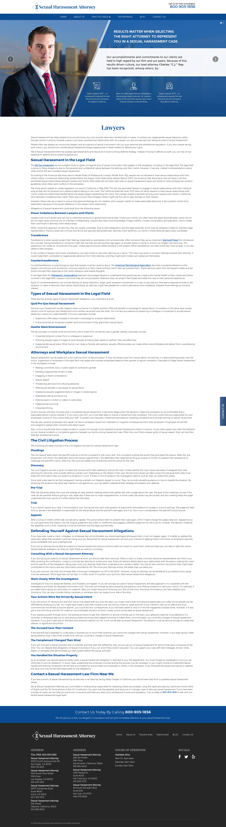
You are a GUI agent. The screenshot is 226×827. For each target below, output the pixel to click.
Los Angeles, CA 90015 (42, 779)
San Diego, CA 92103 (41, 764)
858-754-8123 (37, 767)
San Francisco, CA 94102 (85, 778)
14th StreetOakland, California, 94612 (43, 805)
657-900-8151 (37, 797)
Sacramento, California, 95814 (87, 763)
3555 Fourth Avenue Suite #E (45, 761)
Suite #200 (78, 775)
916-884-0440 (80, 766)
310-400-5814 (37, 782)
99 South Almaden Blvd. (85, 788)
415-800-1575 (79, 781)
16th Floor (78, 760)
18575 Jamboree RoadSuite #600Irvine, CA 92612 (42, 791)
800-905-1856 (182, 6)
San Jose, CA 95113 (82, 793)
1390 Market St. (80, 772)
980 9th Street (80, 757)
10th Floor (36, 776)
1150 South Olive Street (42, 773)
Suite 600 (78, 790)
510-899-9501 (37, 809)
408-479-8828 (80, 796)
